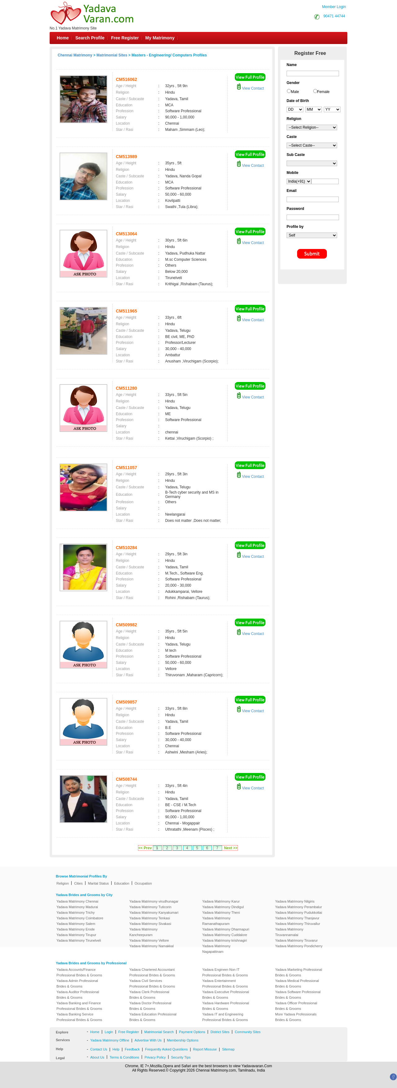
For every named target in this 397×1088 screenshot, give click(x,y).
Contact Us (98, 1049)
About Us (97, 1057)
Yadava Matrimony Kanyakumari (153, 912)
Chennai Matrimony (75, 55)
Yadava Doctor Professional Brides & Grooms (150, 1005)
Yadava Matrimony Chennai (77, 901)
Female (323, 92)
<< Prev (145, 848)
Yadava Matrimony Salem (75, 924)
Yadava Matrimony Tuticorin (150, 907)
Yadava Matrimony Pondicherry (299, 946)
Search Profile (90, 37)
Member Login (334, 7)
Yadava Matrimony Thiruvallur (297, 924)
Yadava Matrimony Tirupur (76, 935)
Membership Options (182, 1040)
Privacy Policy (155, 1057)
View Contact (250, 88)
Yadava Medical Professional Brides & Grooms (297, 983)
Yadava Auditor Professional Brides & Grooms (77, 994)
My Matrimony (160, 37)
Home (63, 37)
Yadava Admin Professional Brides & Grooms (77, 983)
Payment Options (192, 1032)
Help (116, 1049)
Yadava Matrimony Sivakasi (150, 924)
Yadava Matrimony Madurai (77, 907)
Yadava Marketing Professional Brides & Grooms (298, 972)
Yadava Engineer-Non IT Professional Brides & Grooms (225, 972)
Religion (62, 883)
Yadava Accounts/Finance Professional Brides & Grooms (79, 972)
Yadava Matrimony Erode (75, 929)
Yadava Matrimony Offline (109, 1040)
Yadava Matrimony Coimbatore (79, 918)
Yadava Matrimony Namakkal (151, 946)
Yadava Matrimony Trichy (75, 912)
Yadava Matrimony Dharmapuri (225, 929)
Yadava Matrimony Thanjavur (297, 918)
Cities (78, 883)
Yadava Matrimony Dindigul (223, 907)
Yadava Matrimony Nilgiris (294, 901)
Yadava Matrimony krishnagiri (224, 940)
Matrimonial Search (159, 1032)
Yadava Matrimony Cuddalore (224, 935)
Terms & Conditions (124, 1057)
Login (109, 1032)
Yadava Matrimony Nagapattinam (216, 948)
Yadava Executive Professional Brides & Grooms (225, 994)
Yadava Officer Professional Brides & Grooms (296, 1005)
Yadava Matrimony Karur (221, 901)
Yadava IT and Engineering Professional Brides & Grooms (225, 1017)
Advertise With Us (148, 1040)
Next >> (230, 848)
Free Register (125, 37)
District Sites (220, 1032)
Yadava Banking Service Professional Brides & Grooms (79, 1017)
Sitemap (228, 1049)
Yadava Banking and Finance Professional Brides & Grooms (79, 1005)
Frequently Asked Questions (166, 1049)
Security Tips (180, 1057)
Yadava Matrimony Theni (221, 912)
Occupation (143, 883)
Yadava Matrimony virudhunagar (153, 901)
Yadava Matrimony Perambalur (298, 907)
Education (121, 883)
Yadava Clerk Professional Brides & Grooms (149, 994)
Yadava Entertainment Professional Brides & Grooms (225, 983)
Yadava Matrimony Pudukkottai (298, 912)
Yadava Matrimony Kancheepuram (143, 932)
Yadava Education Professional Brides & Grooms (152, 1017)
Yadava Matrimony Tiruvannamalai (289, 932)
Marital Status (98, 883)
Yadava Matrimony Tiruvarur (296, 940)
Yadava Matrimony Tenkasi (149, 918)
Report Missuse (204, 1049)
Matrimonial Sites (111, 55)
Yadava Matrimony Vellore (149, 940)
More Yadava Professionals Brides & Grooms (296, 1017)
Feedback (132, 1049)
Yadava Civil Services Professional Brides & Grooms (152, 983)
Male (295, 92)
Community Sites (248, 1032)
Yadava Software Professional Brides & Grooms (298, 994)
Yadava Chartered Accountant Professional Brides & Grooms (152, 972)
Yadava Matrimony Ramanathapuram (216, 921)
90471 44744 (334, 16)
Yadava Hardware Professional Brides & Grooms (225, 1005)
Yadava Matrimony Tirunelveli (78, 940)
